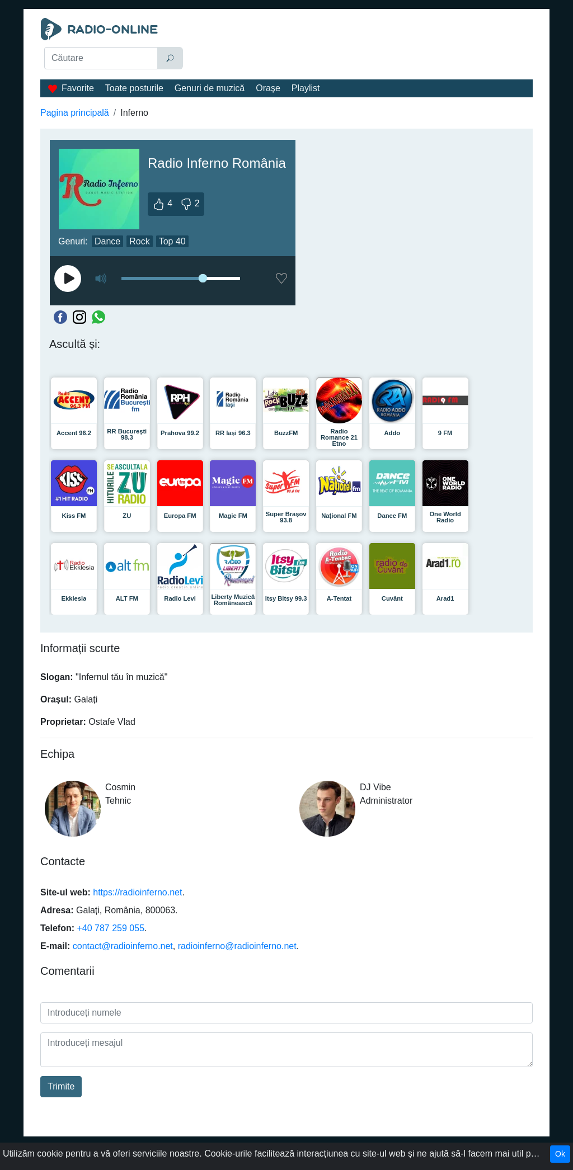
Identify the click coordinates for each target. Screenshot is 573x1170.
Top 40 (172, 241)
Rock (139, 241)
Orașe (268, 88)
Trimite (61, 1086)
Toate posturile (134, 88)
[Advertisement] (362, 46)
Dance (107, 241)
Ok (560, 1153)
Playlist (306, 88)
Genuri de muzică (210, 88)
